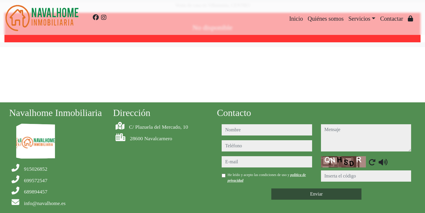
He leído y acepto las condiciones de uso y (267, 177)
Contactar (391, 18)
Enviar (316, 193)
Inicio (296, 18)
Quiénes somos (326, 18)
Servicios (359, 18)
